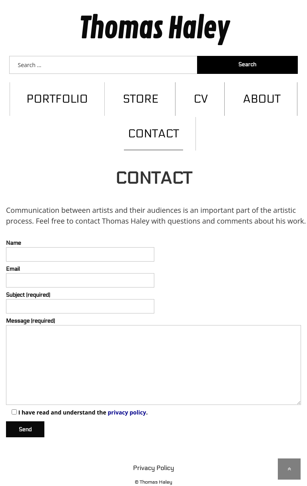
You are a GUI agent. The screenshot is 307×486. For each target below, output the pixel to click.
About (262, 92)
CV (201, 92)
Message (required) (153, 354)
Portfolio (57, 92)
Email (153, 269)
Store (141, 92)
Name (153, 243)
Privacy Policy (153, 460)
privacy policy (127, 405)
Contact (153, 126)
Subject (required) (153, 295)
